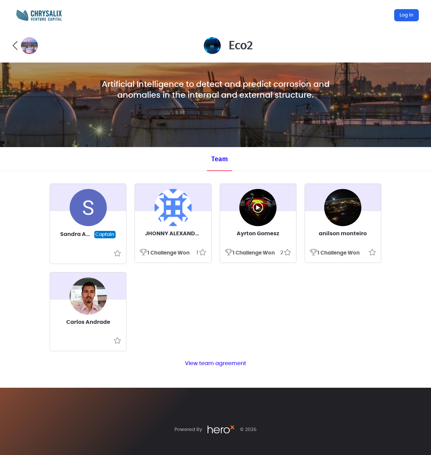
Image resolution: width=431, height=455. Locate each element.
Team (219, 159)
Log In (406, 15)
